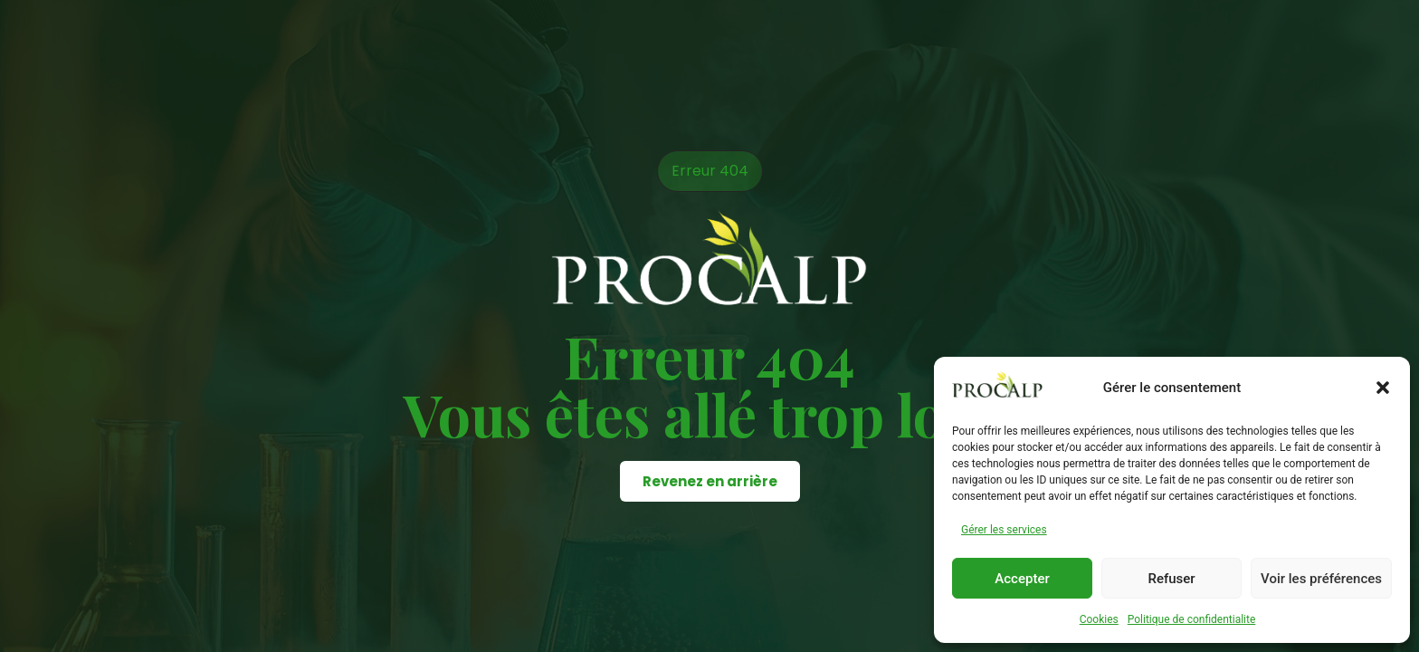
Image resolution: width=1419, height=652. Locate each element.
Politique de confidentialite (1192, 619)
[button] (1383, 388)
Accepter (1022, 578)
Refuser (1171, 578)
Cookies (1099, 619)
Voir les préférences (1321, 578)
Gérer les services (1004, 529)
